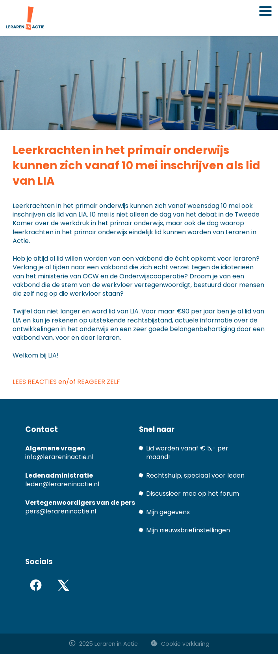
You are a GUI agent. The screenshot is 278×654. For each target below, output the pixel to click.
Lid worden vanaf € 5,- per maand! (187, 452)
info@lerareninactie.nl (59, 456)
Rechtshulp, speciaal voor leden (195, 475)
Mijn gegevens (168, 512)
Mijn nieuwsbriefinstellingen (188, 530)
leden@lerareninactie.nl (62, 484)
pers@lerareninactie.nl (60, 511)
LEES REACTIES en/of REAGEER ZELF (67, 381)
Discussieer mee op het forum (192, 493)
